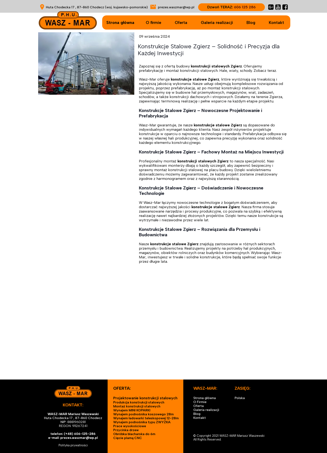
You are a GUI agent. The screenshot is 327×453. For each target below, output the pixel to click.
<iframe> (163, 338)
